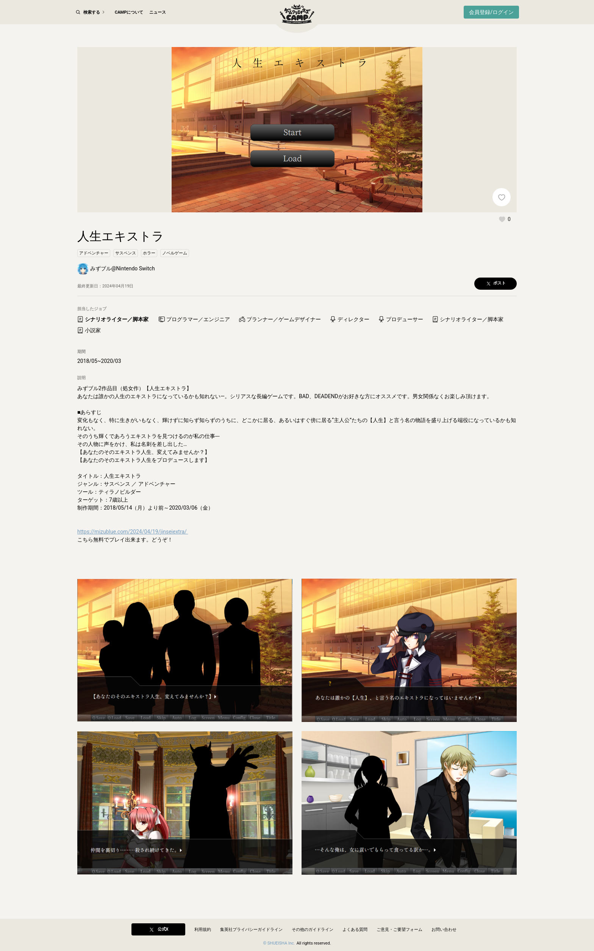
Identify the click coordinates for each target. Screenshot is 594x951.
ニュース (157, 12)
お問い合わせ (443, 929)
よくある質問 (354, 929)
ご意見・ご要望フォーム (399, 929)
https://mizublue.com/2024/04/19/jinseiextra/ (132, 548)
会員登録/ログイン (491, 12)
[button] (505, 236)
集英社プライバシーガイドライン (251, 929)
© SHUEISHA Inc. (279, 943)
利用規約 (202, 929)
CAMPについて (129, 12)
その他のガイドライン (312, 929)
